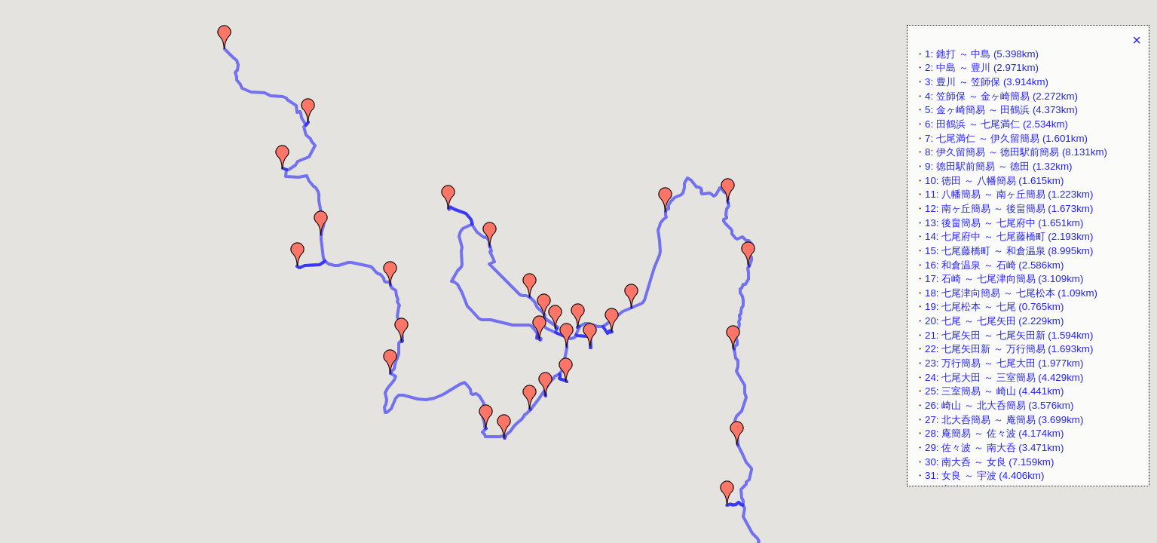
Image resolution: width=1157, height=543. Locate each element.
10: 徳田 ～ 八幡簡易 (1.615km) (994, 180)
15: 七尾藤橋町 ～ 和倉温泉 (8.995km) (1009, 250)
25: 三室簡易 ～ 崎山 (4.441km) (994, 391)
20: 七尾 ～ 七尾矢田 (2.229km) (994, 321)
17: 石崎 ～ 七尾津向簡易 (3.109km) (1004, 278)
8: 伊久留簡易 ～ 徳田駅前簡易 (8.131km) (1016, 152)
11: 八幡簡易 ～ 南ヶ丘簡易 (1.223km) (1009, 194)
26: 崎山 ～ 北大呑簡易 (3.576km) (999, 405)
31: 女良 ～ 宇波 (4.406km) (984, 475)
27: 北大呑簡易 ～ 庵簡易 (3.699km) (1004, 419)
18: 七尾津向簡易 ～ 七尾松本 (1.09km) (1011, 293)
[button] (225, 37)
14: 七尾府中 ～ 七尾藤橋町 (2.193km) (1009, 236)
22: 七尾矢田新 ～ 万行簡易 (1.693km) (1009, 348)
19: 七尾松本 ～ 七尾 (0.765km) (994, 306)
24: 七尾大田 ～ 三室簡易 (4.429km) (1004, 377)
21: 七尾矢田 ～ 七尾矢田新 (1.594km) (1009, 335)
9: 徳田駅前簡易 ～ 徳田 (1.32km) (999, 166)
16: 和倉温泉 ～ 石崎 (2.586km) (994, 265)
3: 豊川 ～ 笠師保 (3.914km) (986, 81)
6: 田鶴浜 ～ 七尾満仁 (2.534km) (996, 124)
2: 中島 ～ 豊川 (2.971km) (982, 67)
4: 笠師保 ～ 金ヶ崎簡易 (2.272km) (1001, 96)
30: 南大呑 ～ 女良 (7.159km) (989, 462)
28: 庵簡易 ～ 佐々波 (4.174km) (994, 433)
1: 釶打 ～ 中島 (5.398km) (982, 54)
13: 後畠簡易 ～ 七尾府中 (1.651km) (1004, 223)
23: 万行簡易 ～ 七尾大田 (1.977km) (1004, 363)
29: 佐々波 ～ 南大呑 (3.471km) (994, 447)
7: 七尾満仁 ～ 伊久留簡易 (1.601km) (1006, 138)
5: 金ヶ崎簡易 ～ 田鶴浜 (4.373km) (1001, 109)
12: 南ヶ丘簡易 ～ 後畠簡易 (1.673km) (1009, 208)
